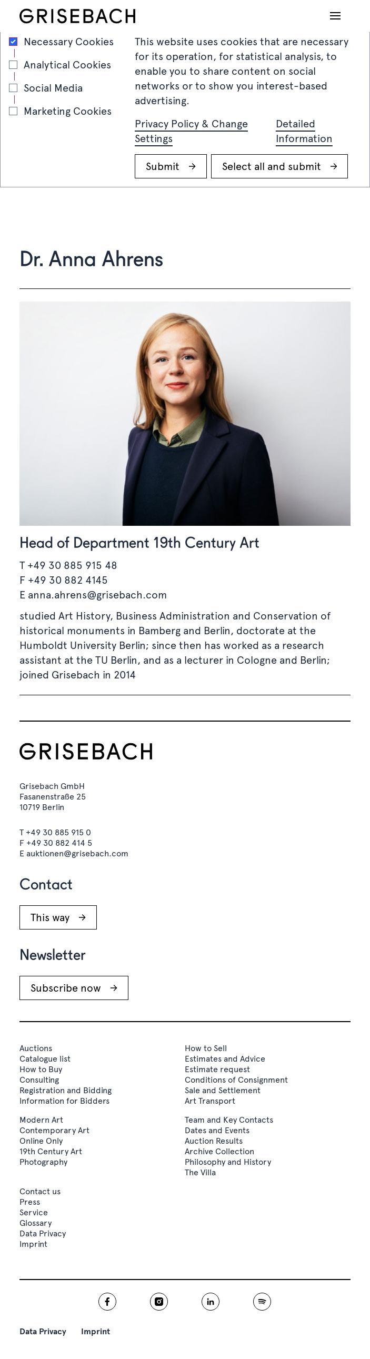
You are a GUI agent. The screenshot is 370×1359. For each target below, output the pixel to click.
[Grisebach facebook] (107, 1302)
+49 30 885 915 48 (72, 565)
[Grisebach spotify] (262, 1302)
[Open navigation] (335, 15)
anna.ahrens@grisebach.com (97, 594)
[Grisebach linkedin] (210, 1302)
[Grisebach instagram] (159, 1302)
